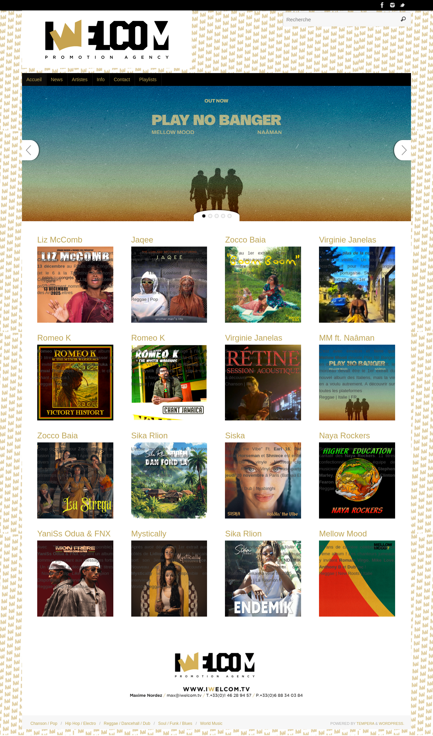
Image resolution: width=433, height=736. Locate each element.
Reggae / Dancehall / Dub (127, 723)
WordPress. (391, 723)
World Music (211, 723)
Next (402, 150)
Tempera (365, 723)
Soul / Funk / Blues (175, 723)
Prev (30, 150)
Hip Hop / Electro (80, 723)
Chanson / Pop (43, 723)
